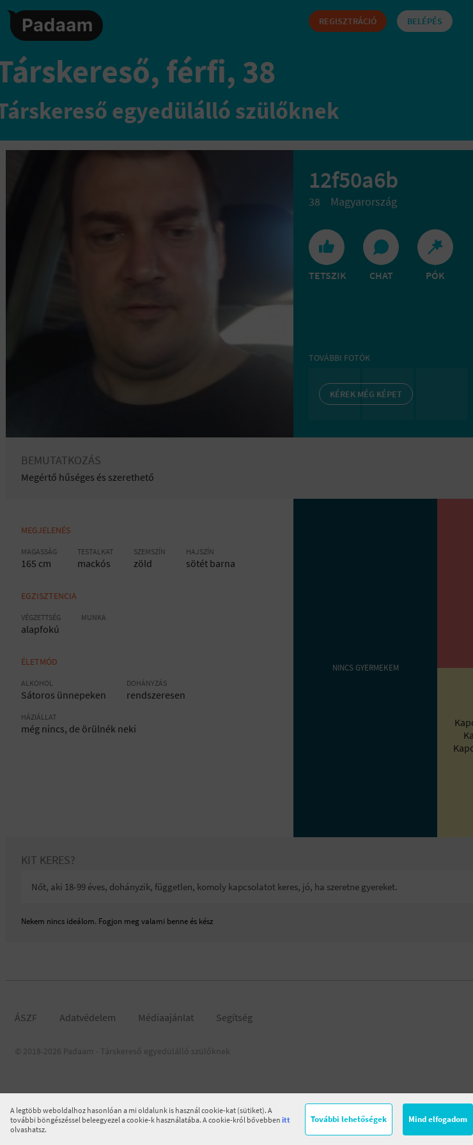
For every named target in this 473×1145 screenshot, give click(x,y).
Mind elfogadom (437, 1119)
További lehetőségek (349, 1119)
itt (286, 1120)
